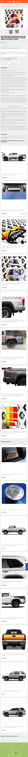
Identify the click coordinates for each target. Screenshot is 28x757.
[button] (11, 32)
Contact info (5, 744)
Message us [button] (26, 567)
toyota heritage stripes (14, 740)
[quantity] (14, 55)
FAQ (10, 746)
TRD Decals (4, 740)
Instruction (20, 746)
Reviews (14, 746)
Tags (26, 746)
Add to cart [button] (14, 63)
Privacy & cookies (21, 744)
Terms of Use (4, 746)
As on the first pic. (6, 45)
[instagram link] (17, 750)
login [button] (18, 137)
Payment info (13, 744)
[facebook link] (11, 750)
